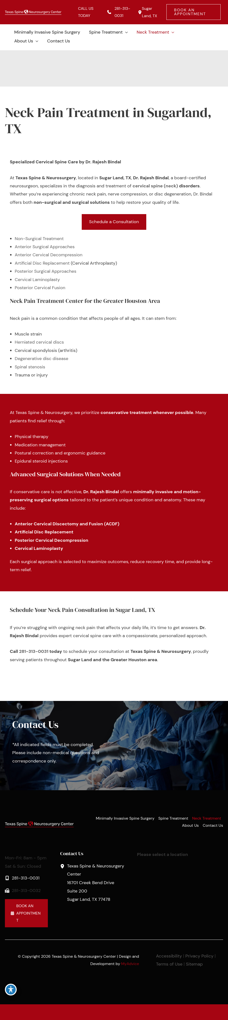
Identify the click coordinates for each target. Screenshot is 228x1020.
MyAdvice (130, 963)
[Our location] (221, 1012)
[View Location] (139, 12)
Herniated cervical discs (39, 342)
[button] (193, 12)
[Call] (118, 12)
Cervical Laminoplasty (37, 280)
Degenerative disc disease (41, 359)
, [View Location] (96, 882)
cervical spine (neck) (155, 186)
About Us (190, 825)
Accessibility (169, 956)
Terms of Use (169, 964)
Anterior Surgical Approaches (45, 247)
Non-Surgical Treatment (39, 239)
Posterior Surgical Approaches (45, 271)
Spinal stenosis (30, 367)
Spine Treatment (173, 818)
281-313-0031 (33, 651)
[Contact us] (207, 1012)
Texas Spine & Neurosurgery (43, 412)
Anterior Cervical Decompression (48, 255)
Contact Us (213, 825)
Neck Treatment (206, 818)
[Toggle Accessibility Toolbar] (11, 989)
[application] (125, 32)
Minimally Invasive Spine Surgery (125, 818)
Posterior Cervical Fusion (40, 288)
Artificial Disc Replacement (42, 263)
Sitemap (194, 964)
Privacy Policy (199, 956)
